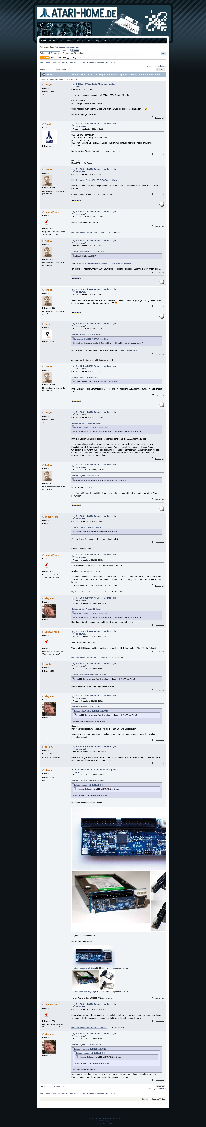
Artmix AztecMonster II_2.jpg (83, 992)
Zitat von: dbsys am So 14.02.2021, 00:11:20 (87, 1045)
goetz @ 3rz (51, 516)
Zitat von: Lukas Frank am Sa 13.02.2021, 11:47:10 (89, 674)
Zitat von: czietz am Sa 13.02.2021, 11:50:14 (86, 707)
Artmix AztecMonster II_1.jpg (83, 968)
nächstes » (161, 66)
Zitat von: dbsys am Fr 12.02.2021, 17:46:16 (86, 527)
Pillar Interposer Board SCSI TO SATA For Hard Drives (95, 180)
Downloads (69, 41)
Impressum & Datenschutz (107, 41)
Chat (60, 41)
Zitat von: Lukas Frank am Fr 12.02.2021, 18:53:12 (88, 251)
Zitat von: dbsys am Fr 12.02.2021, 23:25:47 (86, 476)
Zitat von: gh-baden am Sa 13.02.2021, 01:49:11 (88, 781)
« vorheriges (152, 66)
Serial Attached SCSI (128, 350)
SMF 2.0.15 (93, 1118)
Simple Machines (114, 1118)
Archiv (90, 41)
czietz (48, 664)
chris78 (49, 747)
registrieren (74, 47)
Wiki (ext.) (81, 41)
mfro (47, 324)
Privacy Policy (104, 1121)
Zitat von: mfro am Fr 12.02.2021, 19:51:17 (86, 377)
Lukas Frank (52, 212)
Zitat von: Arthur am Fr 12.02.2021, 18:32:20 (86, 335)
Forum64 (80, 493)
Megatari (50, 598)
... (53, 70)
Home (43, 41)
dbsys (48, 84)
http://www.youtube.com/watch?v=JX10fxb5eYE (89, 232)
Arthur (48, 169)
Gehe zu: (145, 1099)
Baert (48, 124)
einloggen (62, 47)
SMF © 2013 (102, 1118)
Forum (52, 41)
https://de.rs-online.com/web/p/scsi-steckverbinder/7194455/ (108, 263)
